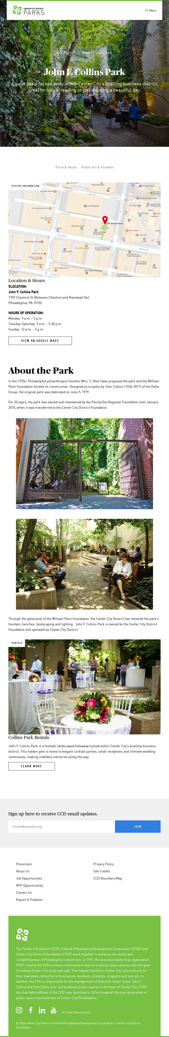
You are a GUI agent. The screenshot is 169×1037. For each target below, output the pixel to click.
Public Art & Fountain (98, 167)
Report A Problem (29, 900)
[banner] (84, 10)
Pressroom (24, 864)
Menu (150, 10)
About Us (22, 871)
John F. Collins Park (97, 53)
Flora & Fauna (66, 167)
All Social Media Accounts (76, 1012)
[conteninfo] (84, 918)
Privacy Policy (103, 864)
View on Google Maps (40, 341)
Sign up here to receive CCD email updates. (53, 814)
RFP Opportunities (29, 885)
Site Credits (101, 871)
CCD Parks (65, 53)
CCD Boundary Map (107, 878)
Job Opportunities (29, 878)
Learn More (31, 766)
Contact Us (24, 892)
